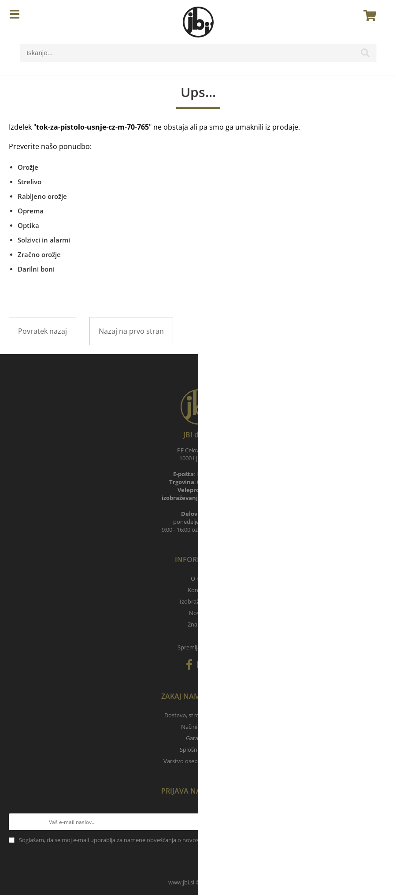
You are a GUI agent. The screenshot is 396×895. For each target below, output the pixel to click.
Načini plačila (198, 727)
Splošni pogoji (198, 749)
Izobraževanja (198, 601)
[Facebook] (191, 666)
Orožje (28, 167)
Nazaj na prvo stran (131, 331)
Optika (28, 225)
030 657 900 (219, 498)
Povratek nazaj (42, 331)
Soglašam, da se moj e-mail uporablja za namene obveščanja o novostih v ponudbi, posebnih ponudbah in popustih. (171, 840)
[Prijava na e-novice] (378, 821)
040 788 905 (212, 482)
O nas (198, 578)
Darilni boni (36, 269)
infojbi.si (209, 474)
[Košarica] (367, 15)
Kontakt (198, 590)
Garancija (198, 738)
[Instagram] (204, 666)
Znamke (198, 624)
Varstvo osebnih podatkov (198, 761)
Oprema (31, 210)
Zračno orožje (39, 254)
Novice (198, 613)
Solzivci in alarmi (44, 239)
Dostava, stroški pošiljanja (198, 715)
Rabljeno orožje (42, 196)
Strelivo (29, 181)
